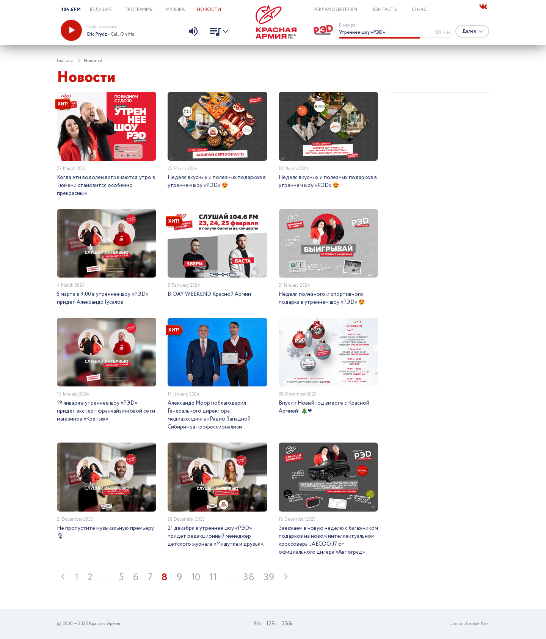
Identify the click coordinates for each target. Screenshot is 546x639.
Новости (209, 9)
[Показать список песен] (217, 32)
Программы (139, 9)
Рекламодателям (335, 9)
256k (287, 624)
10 (195, 577)
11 (213, 577)
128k (271, 624)
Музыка (175, 9)
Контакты (384, 9)
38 (248, 577)
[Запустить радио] (71, 30)
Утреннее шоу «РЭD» (362, 32)
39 (269, 577)
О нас (419, 9)
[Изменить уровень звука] (193, 32)
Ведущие (101, 9)
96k (257, 624)
